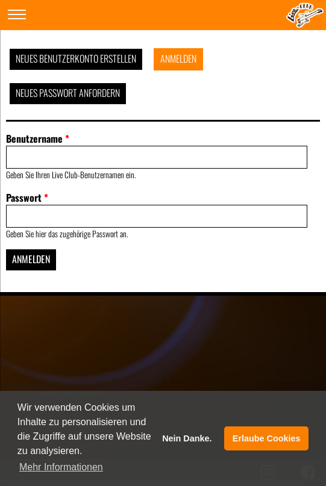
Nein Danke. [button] (187, 438)
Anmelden (178, 58)
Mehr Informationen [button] (61, 467)
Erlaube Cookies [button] (267, 438)
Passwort (27, 197)
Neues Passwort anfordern (68, 93)
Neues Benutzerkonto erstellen (76, 58)
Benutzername (37, 138)
